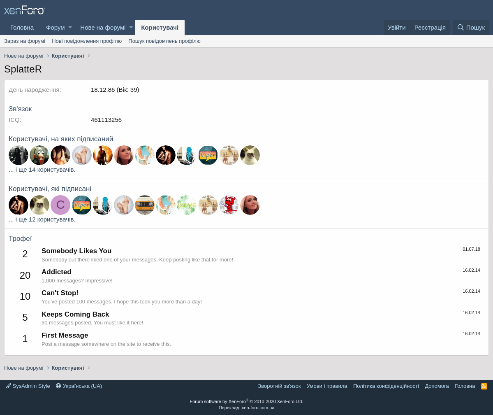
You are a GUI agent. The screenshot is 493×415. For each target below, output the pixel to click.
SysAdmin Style (28, 386)
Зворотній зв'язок (279, 386)
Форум (55, 27)
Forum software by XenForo (246, 401)
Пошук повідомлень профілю (164, 41)
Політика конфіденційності (386, 386)
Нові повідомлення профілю (87, 41)
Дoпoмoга (437, 386)
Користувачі (159, 27)
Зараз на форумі (24, 41)
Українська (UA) (79, 386)
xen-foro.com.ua (258, 407)
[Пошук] (471, 27)
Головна (22, 27)
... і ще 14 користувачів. (42, 169)
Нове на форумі (102, 27)
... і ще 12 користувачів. (42, 219)
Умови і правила (327, 386)
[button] (70, 27)
